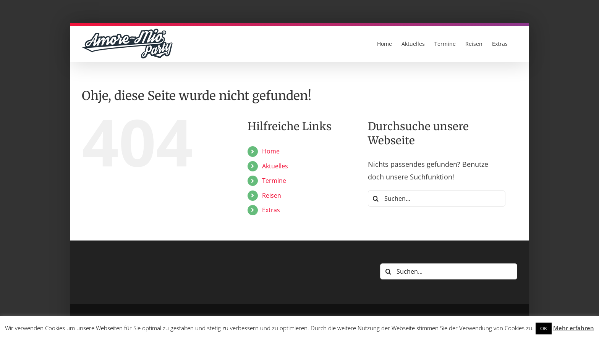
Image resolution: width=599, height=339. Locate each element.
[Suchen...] (436, 198)
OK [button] (543, 328)
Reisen (271, 195)
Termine (274, 180)
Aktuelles (275, 166)
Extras (271, 210)
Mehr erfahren (573, 328)
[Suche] (376, 198)
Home (271, 151)
